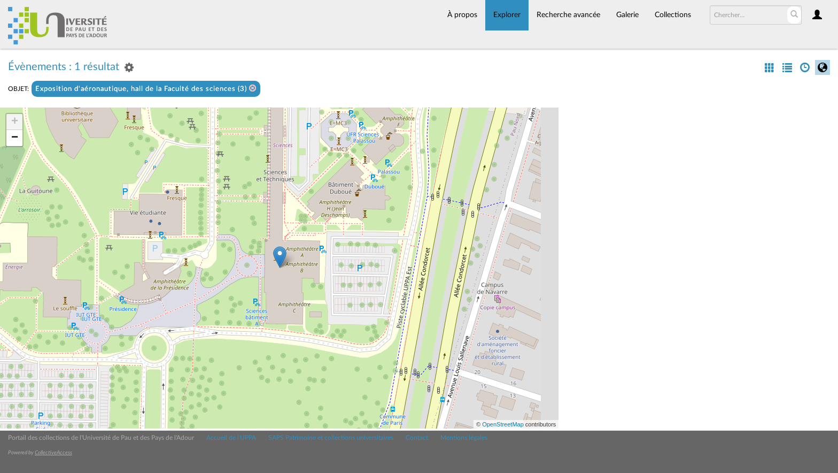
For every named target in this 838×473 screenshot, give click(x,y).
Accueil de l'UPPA (231, 437)
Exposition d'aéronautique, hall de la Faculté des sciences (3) (146, 89)
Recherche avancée (568, 15)
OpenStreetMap (503, 424)
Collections (673, 15)
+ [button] (14, 122)
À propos (462, 15)
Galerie (627, 15)
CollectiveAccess (53, 452)
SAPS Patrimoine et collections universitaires (330, 437)
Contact (417, 437)
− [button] (14, 138)
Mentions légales (463, 437)
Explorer (507, 15)
